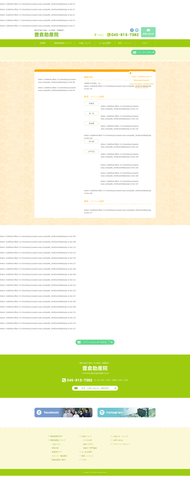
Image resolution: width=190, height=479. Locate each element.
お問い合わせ (118, 443)
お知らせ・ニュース (120, 439)
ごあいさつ (56, 447)
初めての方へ (88, 447)
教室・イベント (125, 43)
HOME (43, 43)
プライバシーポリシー (121, 447)
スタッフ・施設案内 (59, 459)
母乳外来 (55, 451)
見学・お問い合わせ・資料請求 (95, 391)
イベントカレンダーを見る (95, 345)
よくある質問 (105, 43)
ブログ (145, 43)
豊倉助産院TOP (56, 439)
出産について (85, 43)
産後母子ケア (57, 455)
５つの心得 (87, 443)
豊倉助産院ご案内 (58, 463)
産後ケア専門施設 (90, 451)
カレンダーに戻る (144, 56)
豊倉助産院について (63, 43)
